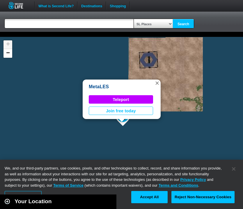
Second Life (19, 5)
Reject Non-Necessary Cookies (203, 197)
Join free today (121, 111)
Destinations (91, 5)
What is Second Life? (56, 5)
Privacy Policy (193, 179)
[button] (157, 83)
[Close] (233, 169)
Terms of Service (68, 185)
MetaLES (99, 86)
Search (183, 24)
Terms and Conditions (178, 185)
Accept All (149, 197)
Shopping (118, 5)
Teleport (121, 99)
